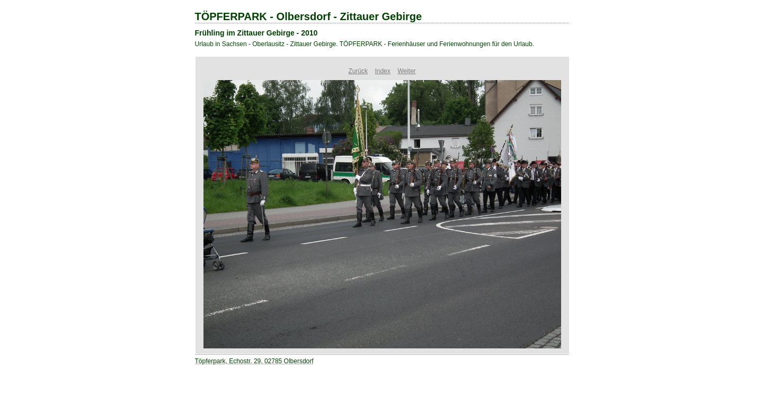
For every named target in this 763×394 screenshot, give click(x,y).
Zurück (358, 71)
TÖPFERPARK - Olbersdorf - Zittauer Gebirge (308, 16)
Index (382, 71)
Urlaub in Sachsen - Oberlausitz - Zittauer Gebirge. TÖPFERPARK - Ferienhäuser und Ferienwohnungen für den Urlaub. (365, 44)
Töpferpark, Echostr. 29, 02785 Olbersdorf (254, 361)
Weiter (406, 71)
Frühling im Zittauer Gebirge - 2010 (256, 33)
